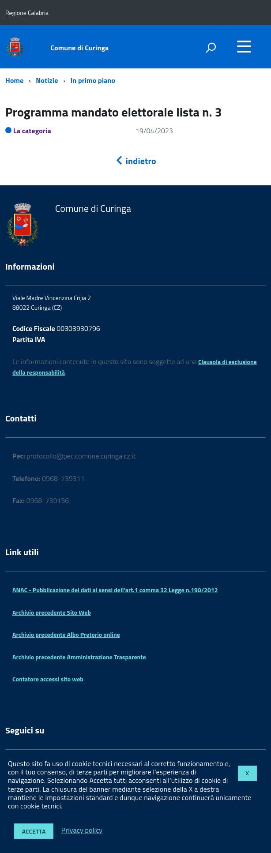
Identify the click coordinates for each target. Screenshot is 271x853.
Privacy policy (81, 830)
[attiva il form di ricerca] (210, 48)
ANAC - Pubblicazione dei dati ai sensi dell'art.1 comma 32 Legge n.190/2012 (115, 589)
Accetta (34, 831)
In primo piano (93, 80)
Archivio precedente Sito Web (51, 612)
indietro (135, 161)
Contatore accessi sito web (47, 679)
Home (14, 80)
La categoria (32, 130)
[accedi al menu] (244, 46)
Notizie (48, 80)
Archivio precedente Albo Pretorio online (66, 634)
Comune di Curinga (79, 47)
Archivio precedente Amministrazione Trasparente (79, 656)
